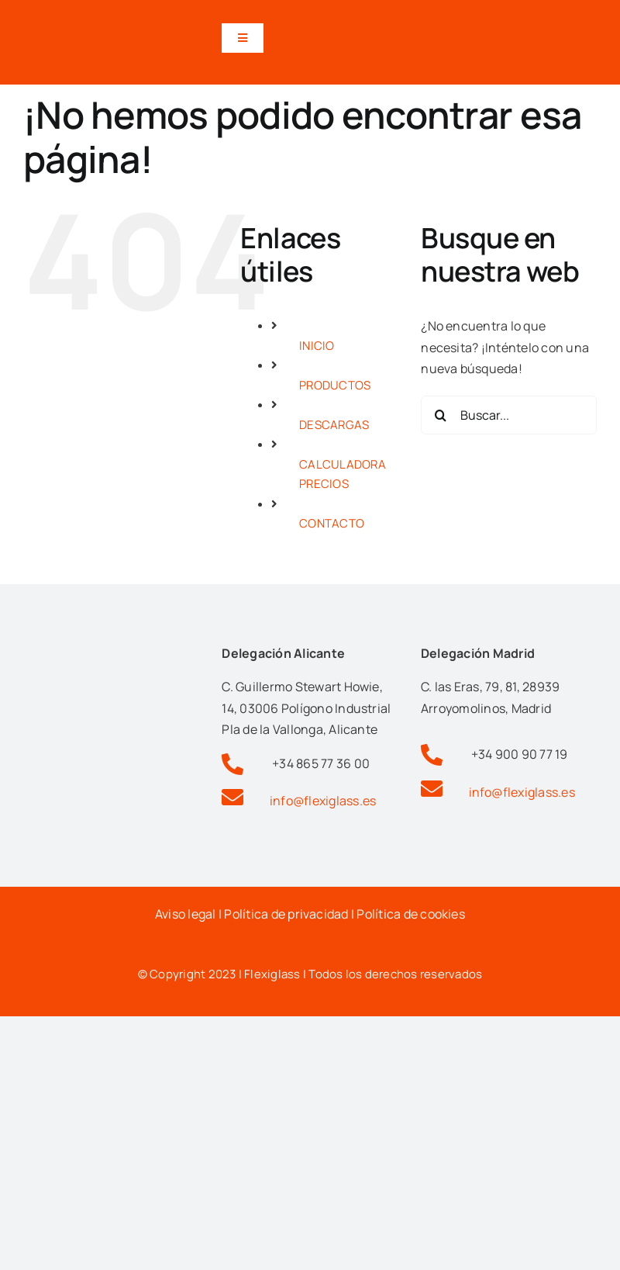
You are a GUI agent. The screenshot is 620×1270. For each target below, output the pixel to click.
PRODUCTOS (334, 385)
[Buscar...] (509, 415)
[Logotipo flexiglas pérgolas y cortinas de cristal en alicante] (111, 17)
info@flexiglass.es (323, 800)
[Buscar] (440, 415)
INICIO (316, 345)
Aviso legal (185, 913)
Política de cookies (410, 913)
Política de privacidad (286, 913)
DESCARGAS (334, 425)
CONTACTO (331, 523)
